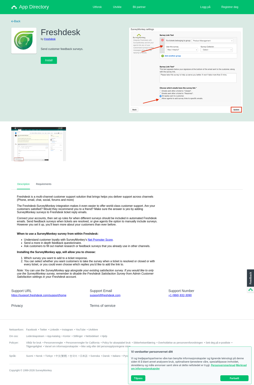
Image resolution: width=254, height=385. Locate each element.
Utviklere (93, 329)
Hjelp (104, 336)
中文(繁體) (61, 355)
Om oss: (13, 336)
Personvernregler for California (83, 342)
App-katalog (54, 336)
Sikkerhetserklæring (144, 342)
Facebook (31, 329)
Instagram (67, 329)
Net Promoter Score (100, 239)
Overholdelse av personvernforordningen (180, 342)
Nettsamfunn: (16, 329)
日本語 (83, 355)
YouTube (81, 329)
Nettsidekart (92, 336)
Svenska (95, 355)
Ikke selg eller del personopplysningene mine (105, 346)
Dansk (106, 355)
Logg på (205, 6)
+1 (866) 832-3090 (180, 295)
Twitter (43, 329)
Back (15, 21)
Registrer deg (229, 6)
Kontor (66, 336)
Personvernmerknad (223, 366)
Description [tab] (23, 184)
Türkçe (49, 355)
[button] (250, 281)
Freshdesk (50, 39)
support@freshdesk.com (105, 295)
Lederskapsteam (35, 336)
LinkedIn (54, 329)
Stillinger (78, 336)
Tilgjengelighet (34, 346)
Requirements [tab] (43, 184)
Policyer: (14, 342)
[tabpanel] (127, 237)
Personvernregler (53, 342)
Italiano (116, 355)
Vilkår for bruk (33, 342)
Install (49, 60)
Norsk (39, 355)
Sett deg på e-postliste (218, 342)
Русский (127, 355)
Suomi (29, 355)
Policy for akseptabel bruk (116, 342)
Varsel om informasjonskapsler (61, 346)
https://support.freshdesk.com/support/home (38, 295)
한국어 (73, 355)
